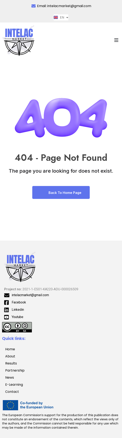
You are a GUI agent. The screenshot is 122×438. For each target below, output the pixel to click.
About (10, 356)
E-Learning (14, 384)
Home (10, 349)
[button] (116, 40)
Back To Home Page (61, 192)
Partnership (17, 370)
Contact (12, 391)
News (9, 377)
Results (11, 363)
